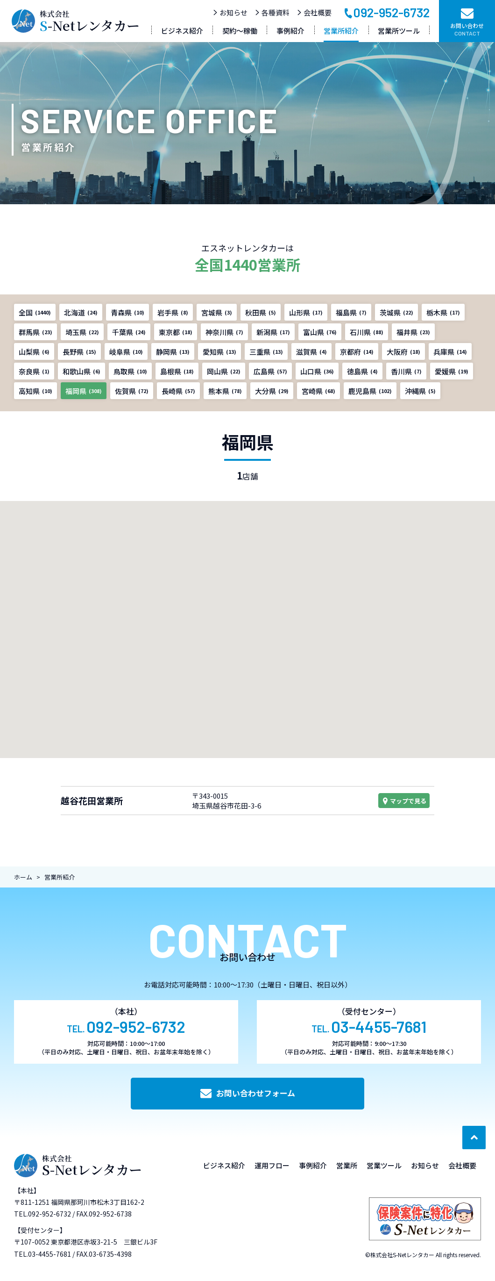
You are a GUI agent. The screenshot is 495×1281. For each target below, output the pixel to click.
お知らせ (230, 12)
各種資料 (272, 12)
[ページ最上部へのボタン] (474, 1137)
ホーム (23, 877)
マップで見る (404, 800)
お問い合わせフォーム (247, 1093)
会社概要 (314, 12)
